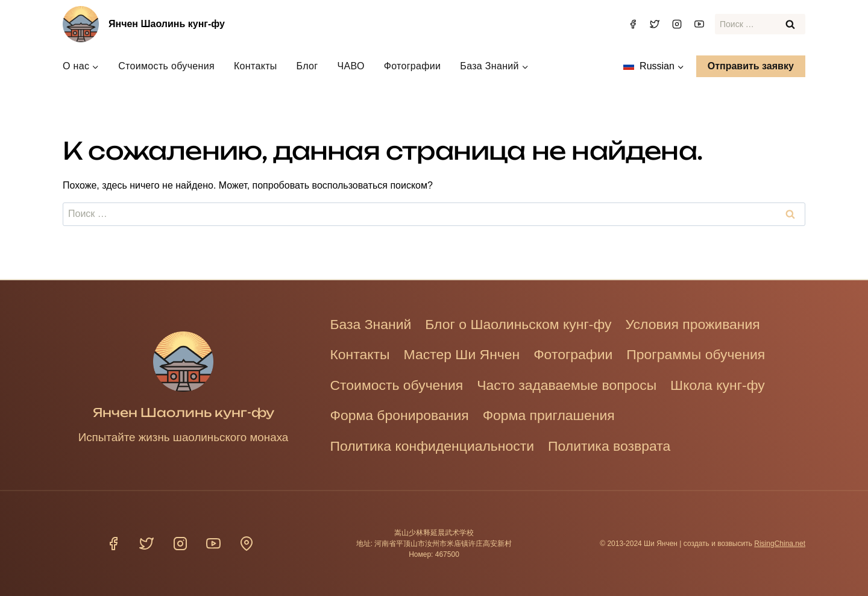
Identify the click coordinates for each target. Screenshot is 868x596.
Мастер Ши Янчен (468, 351)
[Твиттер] (654, 24)
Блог (307, 66)
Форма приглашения (559, 414)
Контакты (255, 66)
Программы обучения (712, 351)
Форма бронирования (403, 414)
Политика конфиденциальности (437, 445)
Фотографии (412, 66)
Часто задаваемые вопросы (578, 382)
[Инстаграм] (677, 24)
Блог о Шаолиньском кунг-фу (527, 320)
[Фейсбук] (633, 24)
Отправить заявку (751, 66)
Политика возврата (622, 445)
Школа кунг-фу (735, 382)
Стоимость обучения (166, 66)
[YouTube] (699, 24)
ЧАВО (350, 66)
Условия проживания (709, 320)
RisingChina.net (779, 543)
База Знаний (372, 320)
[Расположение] (246, 543)
